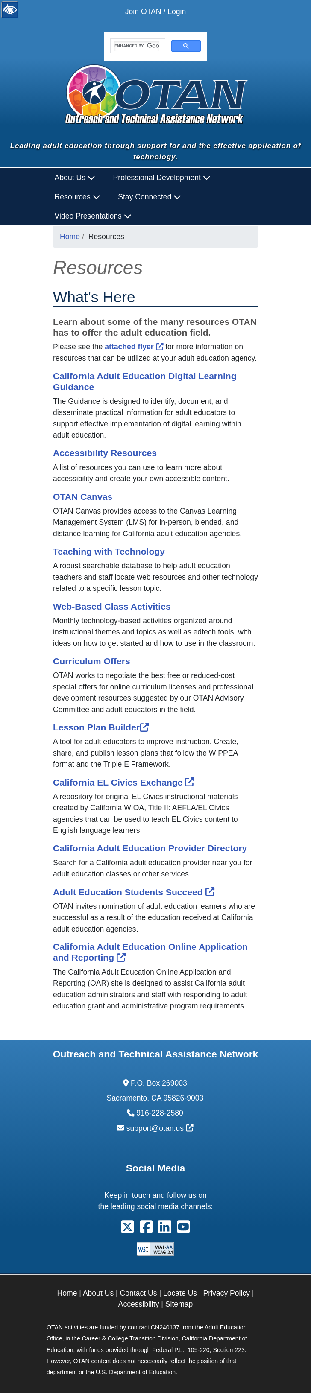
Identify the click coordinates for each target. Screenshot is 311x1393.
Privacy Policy (226, 1293)
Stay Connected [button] (149, 197)
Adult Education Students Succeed (133, 892)
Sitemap (179, 1304)
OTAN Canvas (82, 497)
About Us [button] (75, 177)
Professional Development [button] (162, 177)
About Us (98, 1293)
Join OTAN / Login (155, 11)
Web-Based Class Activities (112, 606)
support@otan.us (160, 1128)
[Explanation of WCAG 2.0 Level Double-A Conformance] (155, 1248)
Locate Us (180, 1293)
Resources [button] (77, 197)
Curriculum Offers (91, 661)
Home (70, 236)
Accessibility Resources (105, 453)
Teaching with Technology (109, 551)
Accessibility (138, 1304)
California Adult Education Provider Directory (150, 848)
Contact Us (138, 1293)
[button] (127, 1229)
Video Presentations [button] (93, 216)
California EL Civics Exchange (123, 782)
